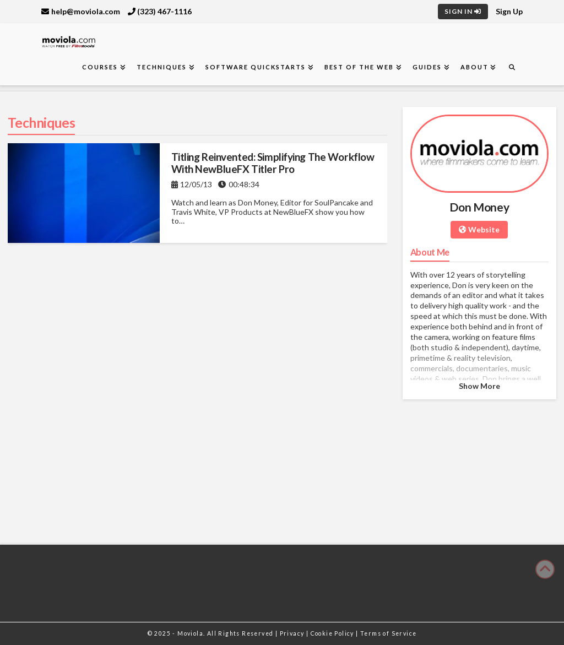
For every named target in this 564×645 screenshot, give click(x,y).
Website (479, 229)
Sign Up (509, 11)
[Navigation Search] (511, 67)
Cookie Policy (333, 633)
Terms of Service (388, 633)
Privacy (293, 633)
